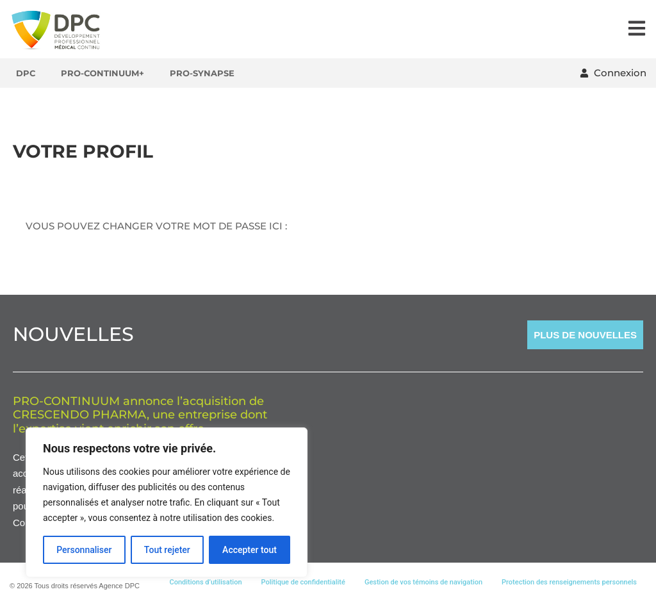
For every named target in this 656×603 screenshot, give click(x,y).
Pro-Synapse (202, 73)
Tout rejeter (167, 550)
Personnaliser (83, 550)
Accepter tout (249, 550)
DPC (25, 73)
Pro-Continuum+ (102, 73)
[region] (167, 502)
